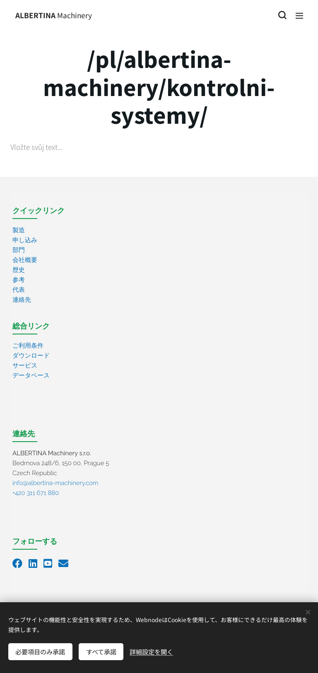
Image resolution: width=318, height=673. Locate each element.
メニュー (299, 15)
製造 (18, 230)
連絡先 (21, 299)
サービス (24, 365)
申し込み (24, 240)
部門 (18, 250)
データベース (31, 375)
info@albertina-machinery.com (55, 483)
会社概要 (24, 260)
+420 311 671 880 (35, 493)
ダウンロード (31, 355)
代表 (18, 289)
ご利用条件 (27, 345)
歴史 (18, 270)
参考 (18, 280)
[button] (282, 15)
